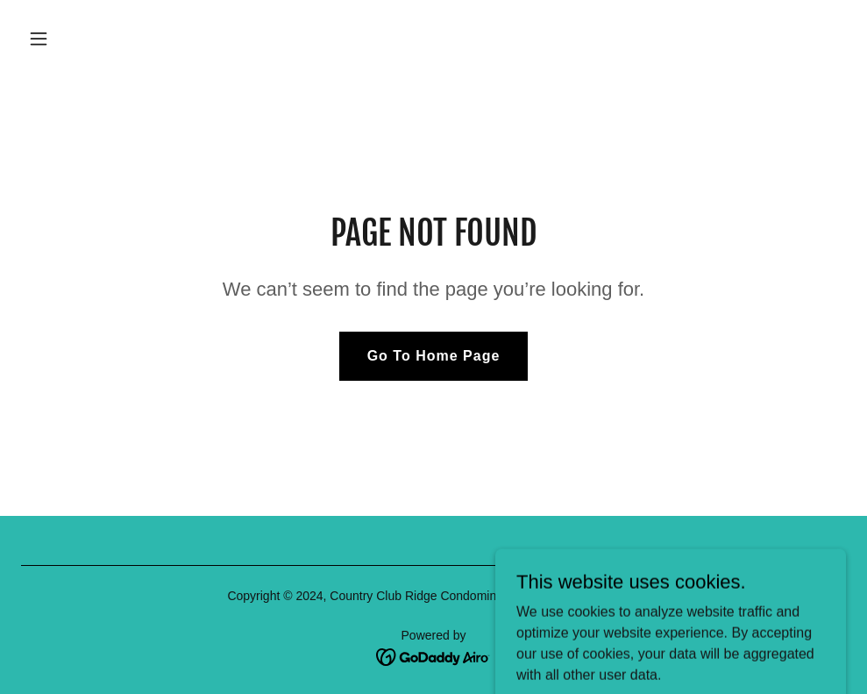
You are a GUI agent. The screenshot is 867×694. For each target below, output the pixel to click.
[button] (115, 38)
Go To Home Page (434, 355)
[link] (433, 655)
